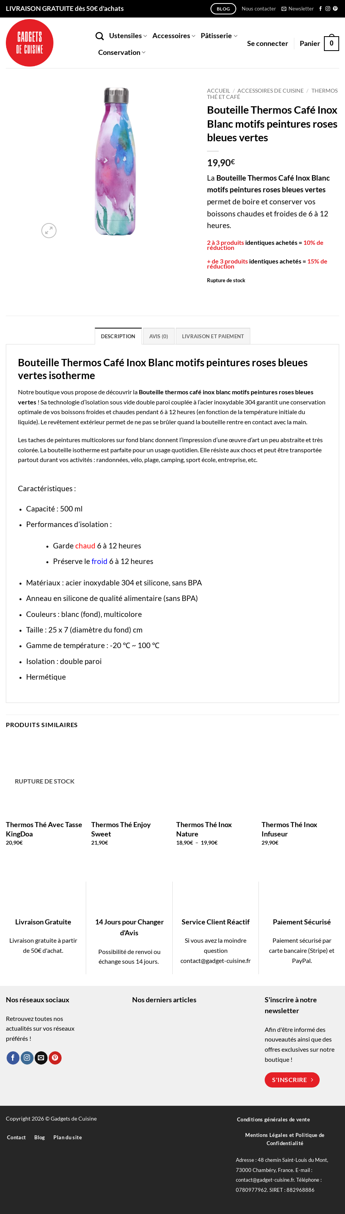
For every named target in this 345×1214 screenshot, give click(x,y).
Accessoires (173, 36)
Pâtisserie (219, 36)
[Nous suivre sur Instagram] (328, 9)
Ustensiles (128, 36)
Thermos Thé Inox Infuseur (289, 829)
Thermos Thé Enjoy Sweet (121, 829)
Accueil (218, 91)
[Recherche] (100, 36)
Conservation (121, 52)
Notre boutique (39, 391)
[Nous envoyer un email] (41, 1058)
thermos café (183, 391)
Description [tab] (118, 336)
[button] (297, 8)
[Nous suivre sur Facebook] (320, 9)
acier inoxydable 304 (227, 402)
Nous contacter (259, 8)
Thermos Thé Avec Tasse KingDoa (44, 829)
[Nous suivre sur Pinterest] (335, 9)
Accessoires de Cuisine (270, 91)
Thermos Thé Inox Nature (204, 829)
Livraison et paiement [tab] (213, 336)
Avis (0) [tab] (158, 336)
